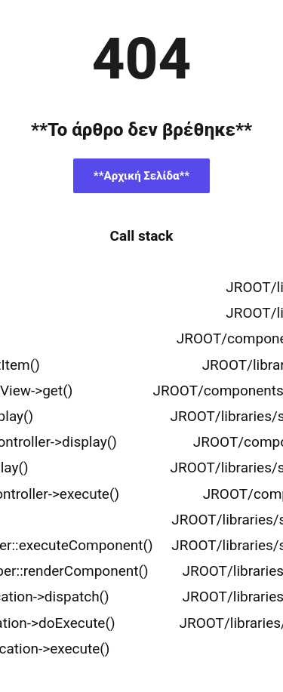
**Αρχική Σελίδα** (141, 176)
